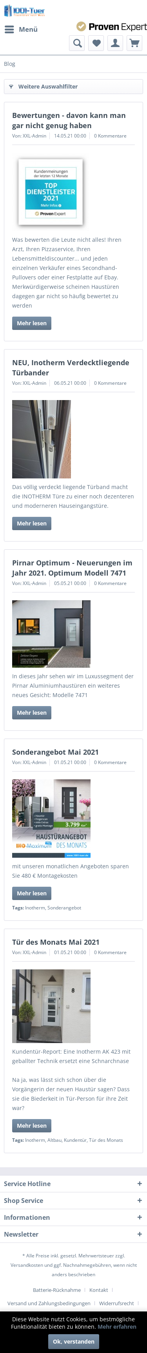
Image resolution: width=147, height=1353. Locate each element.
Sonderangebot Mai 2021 (55, 752)
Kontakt (98, 1289)
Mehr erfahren (117, 1326)
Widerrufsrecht (116, 1303)
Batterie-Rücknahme (57, 1289)
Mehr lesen (32, 323)
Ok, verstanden (73, 1341)
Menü (21, 28)
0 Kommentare (110, 135)
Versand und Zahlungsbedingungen (49, 1303)
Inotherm (35, 907)
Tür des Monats (106, 1140)
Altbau (54, 1140)
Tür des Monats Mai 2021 (56, 942)
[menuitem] (21, 29)
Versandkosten (27, 1265)
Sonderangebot (64, 907)
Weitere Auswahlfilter (43, 85)
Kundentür (75, 1140)
